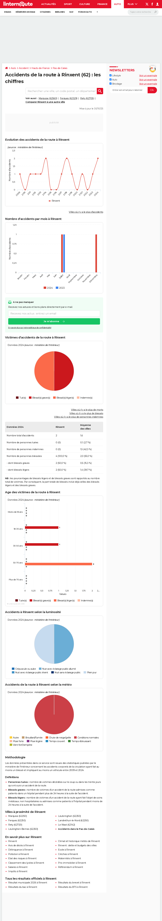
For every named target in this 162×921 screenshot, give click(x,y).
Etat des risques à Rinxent (22, 858)
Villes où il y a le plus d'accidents (86, 212)
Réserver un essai (25, 12)
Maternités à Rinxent (69, 858)
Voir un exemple (148, 75)
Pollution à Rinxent (18, 854)
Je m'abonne (51, 321)
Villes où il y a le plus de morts (87, 409)
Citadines (45, 12)
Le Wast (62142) (66, 824)
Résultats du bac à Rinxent (22, 887)
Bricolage (115, 83)
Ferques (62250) (17, 820)
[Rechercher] (143, 12)
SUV (71, 12)
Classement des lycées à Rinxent (26, 862)
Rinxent (12, 841)
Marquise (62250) (17, 816)
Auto (117, 4)
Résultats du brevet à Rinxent (74, 882)
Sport (68, 4)
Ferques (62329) (68, 98)
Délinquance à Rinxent (20, 849)
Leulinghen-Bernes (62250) (23, 829)
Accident (23, 68)
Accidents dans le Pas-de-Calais (76, 829)
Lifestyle (115, 75)
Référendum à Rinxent (70, 867)
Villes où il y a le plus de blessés (86, 413)
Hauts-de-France (40, 68)
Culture (84, 4)
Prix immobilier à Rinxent (72, 862)
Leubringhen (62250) (69, 816)
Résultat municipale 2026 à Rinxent (27, 882)
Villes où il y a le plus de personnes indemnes (78, 416)
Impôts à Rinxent (17, 871)
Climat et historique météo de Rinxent (79, 841)
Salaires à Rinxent (17, 867)
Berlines (60, 12)
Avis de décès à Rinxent (21, 845)
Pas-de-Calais (60, 68)
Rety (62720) (15, 824)
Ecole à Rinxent (66, 849)
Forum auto (85, 12)
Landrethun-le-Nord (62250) (73, 820)
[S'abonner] (133, 90)
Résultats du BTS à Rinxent (72, 887)
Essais (7, 12)
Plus (132, 4)
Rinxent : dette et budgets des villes (77, 845)
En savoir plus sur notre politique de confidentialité (29, 328)
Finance (102, 4)
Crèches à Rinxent (68, 854)
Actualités (48, 4)
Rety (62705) (87, 98)
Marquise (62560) (48, 98)
